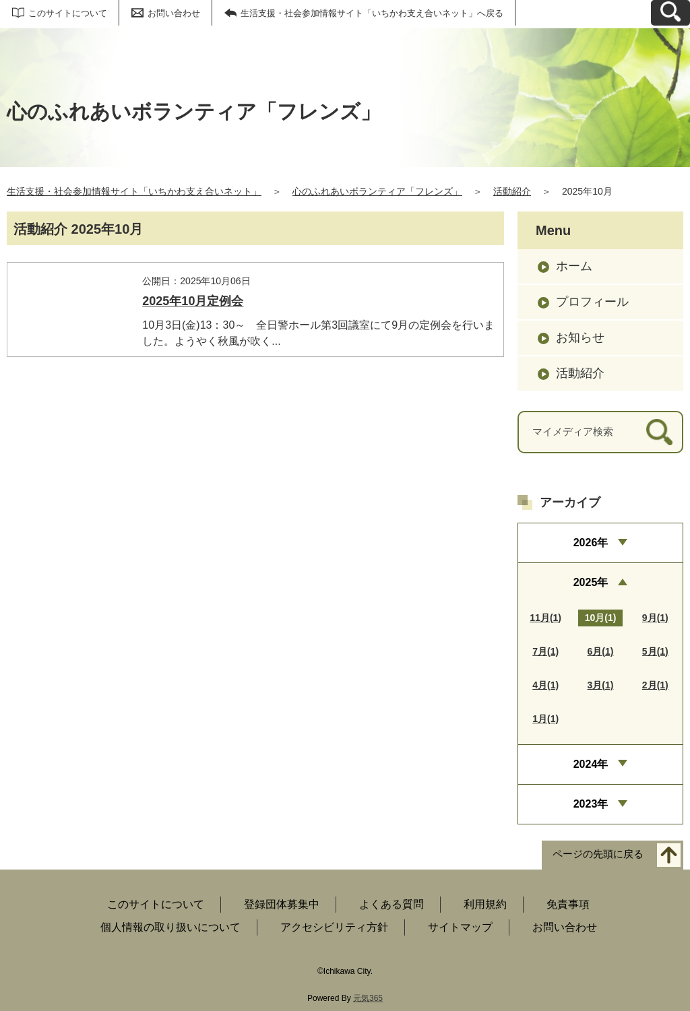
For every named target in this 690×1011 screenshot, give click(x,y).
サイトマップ (460, 927)
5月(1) (655, 651)
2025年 (590, 582)
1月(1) (545, 718)
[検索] (659, 432)
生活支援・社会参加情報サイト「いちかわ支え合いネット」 (134, 191)
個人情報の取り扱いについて (170, 927)
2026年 (590, 542)
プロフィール (592, 301)
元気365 (368, 998)
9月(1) (655, 617)
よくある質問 (391, 904)
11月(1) (545, 617)
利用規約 (485, 904)
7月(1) (545, 651)
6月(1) (601, 651)
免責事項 (568, 904)
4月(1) (545, 685)
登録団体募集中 (281, 904)
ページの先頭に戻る (598, 854)
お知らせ (580, 337)
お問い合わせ (174, 13)
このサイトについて (67, 13)
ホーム (574, 266)
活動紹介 (512, 191)
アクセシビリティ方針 (334, 927)
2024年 (590, 764)
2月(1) (655, 685)
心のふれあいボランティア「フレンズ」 (377, 191)
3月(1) (601, 685)
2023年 (590, 804)
